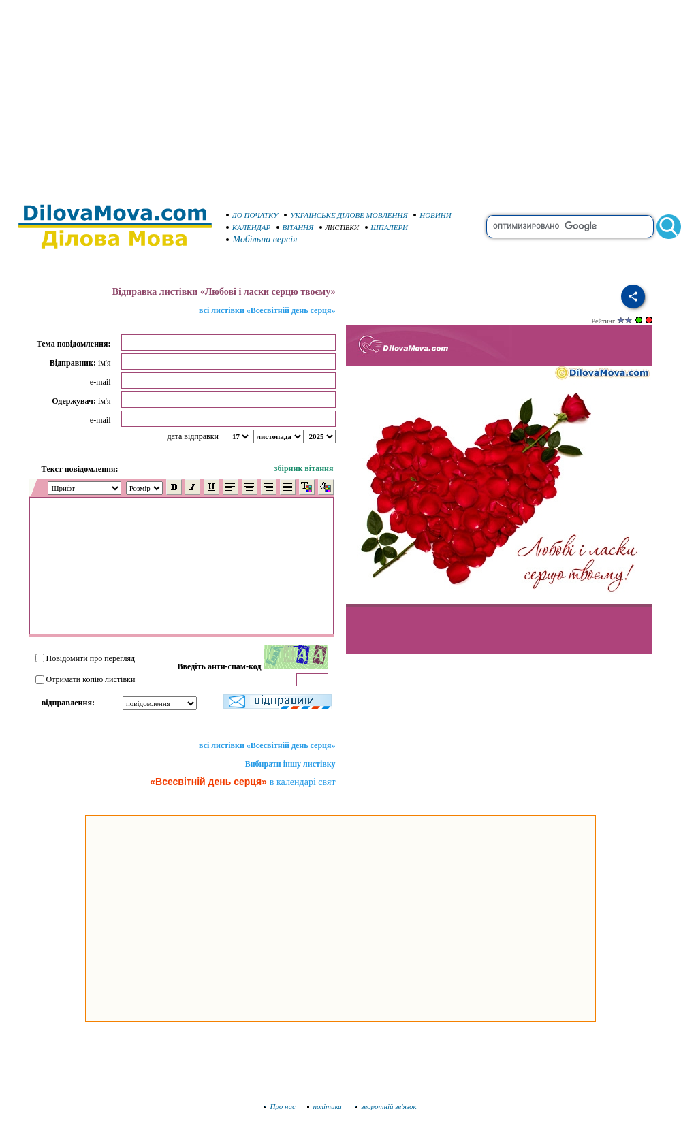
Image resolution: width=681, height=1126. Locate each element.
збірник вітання (304, 468)
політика (326, 1106)
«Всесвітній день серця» (208, 781)
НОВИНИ (432, 215)
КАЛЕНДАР (248, 227)
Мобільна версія (262, 239)
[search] (570, 226)
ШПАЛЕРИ (387, 227)
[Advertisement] (341, 95)
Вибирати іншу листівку (290, 764)
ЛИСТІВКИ (339, 227)
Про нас (280, 1106)
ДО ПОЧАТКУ (252, 215)
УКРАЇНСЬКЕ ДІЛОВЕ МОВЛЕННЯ (346, 215)
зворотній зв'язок (385, 1106)
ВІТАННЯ (295, 227)
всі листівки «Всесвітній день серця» (267, 310)
